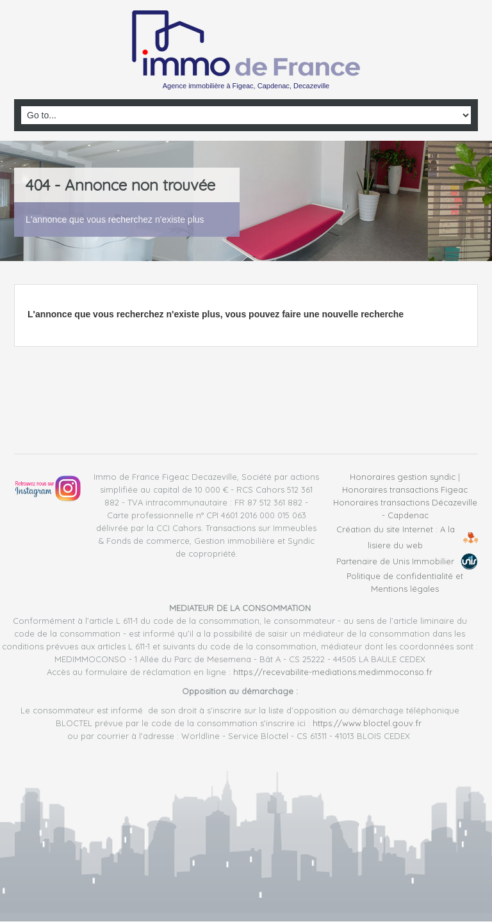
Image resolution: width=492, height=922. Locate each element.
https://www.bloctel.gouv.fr (367, 723)
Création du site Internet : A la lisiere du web (395, 537)
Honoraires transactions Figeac (405, 489)
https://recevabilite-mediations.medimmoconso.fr (332, 672)
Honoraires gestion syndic (402, 477)
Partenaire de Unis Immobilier (395, 561)
